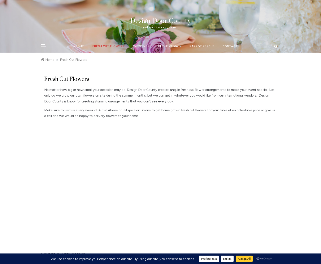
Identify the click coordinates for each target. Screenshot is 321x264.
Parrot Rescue (202, 46)
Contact (230, 46)
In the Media (169, 46)
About (78, 46)
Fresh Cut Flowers (108, 46)
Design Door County (160, 21)
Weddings (141, 46)
